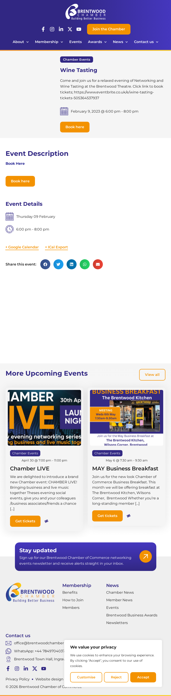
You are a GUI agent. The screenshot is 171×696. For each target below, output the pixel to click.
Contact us (146, 42)
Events (75, 42)
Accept (143, 677)
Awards (97, 42)
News (120, 42)
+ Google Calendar (22, 247)
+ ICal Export (56, 247)
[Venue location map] (85, 317)
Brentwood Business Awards (131, 615)
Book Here (15, 163)
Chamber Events (76, 60)
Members (70, 607)
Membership (49, 42)
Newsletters (117, 623)
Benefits (69, 592)
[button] (75, 127)
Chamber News (120, 592)
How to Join (72, 600)
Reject (116, 677)
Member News (119, 600)
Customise (86, 677)
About (21, 42)
